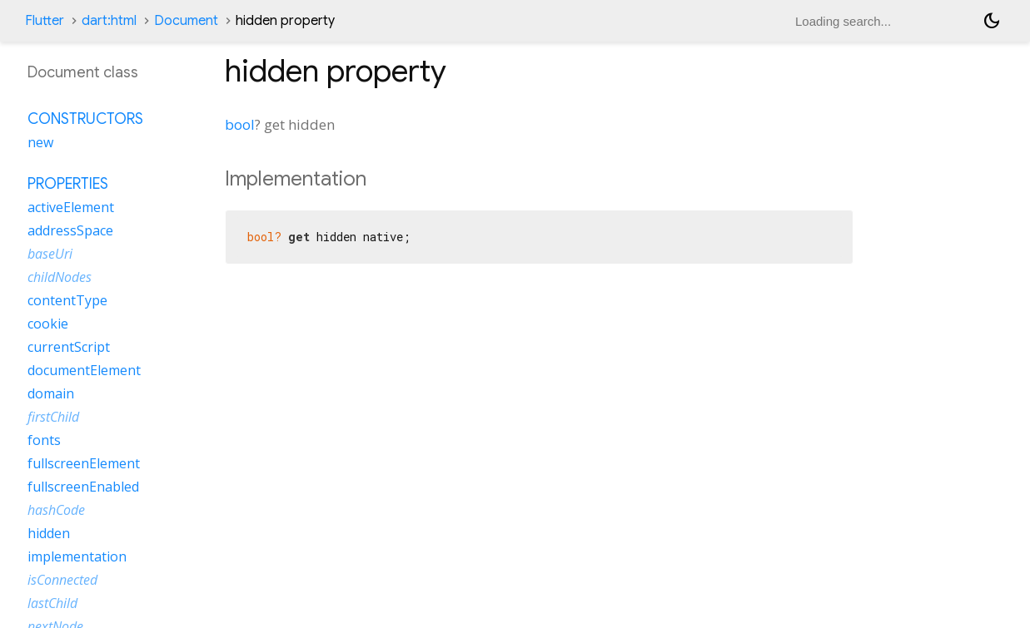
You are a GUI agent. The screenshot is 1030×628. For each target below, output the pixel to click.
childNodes (59, 277)
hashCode (56, 510)
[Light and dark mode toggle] (991, 20)
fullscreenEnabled (83, 486)
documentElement (84, 370)
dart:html (109, 20)
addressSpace (70, 230)
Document (186, 20)
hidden (48, 533)
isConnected (62, 580)
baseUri (49, 254)
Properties (67, 184)
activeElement (70, 207)
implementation (77, 556)
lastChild (52, 603)
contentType (67, 300)
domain (50, 393)
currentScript (68, 347)
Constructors (85, 119)
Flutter (44, 20)
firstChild (53, 417)
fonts (44, 440)
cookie (47, 323)
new (40, 142)
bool (240, 124)
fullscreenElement (83, 463)
